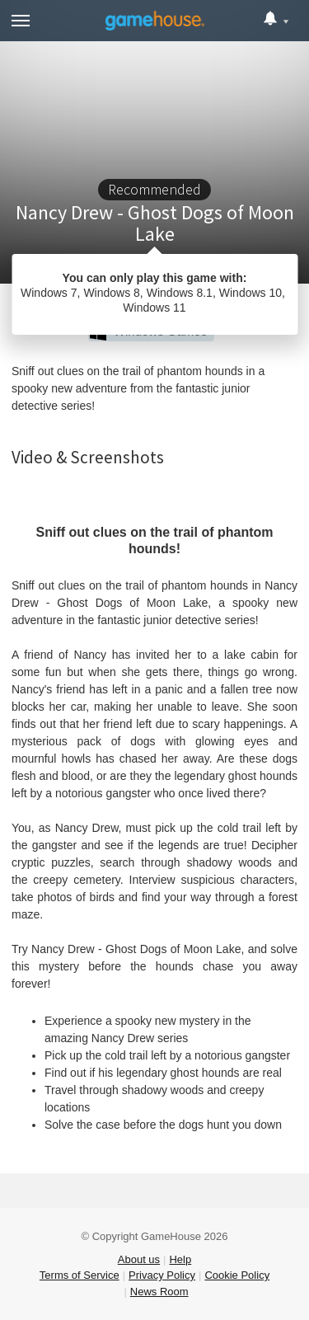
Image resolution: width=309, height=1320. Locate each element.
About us (139, 1259)
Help (180, 1259)
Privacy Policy (162, 1275)
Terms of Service (79, 1275)
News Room (159, 1291)
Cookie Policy (236, 1275)
